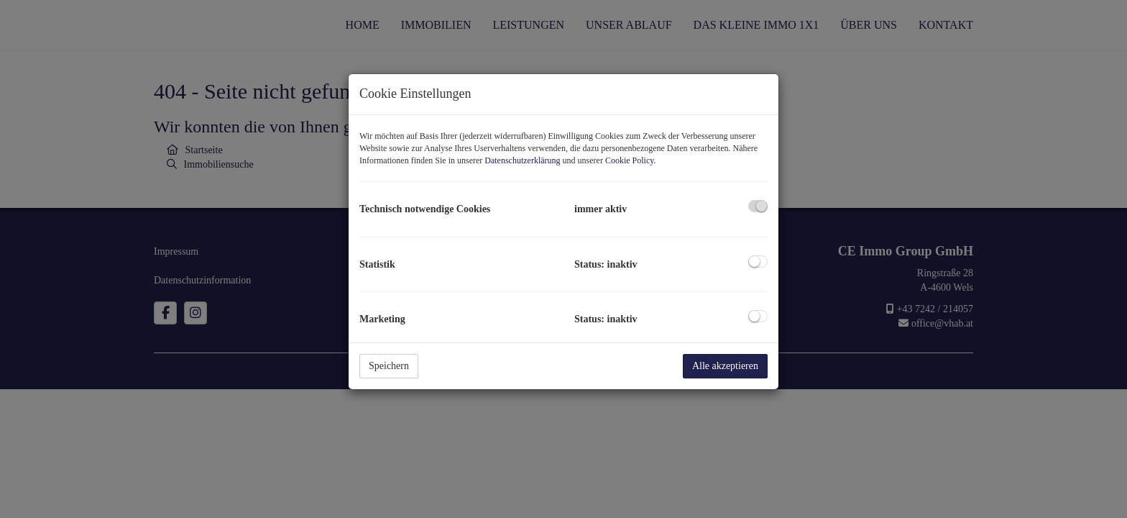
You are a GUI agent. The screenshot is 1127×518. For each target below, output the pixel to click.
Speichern (389, 365)
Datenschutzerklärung (522, 160)
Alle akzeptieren (725, 365)
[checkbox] (758, 206)
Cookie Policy (629, 160)
